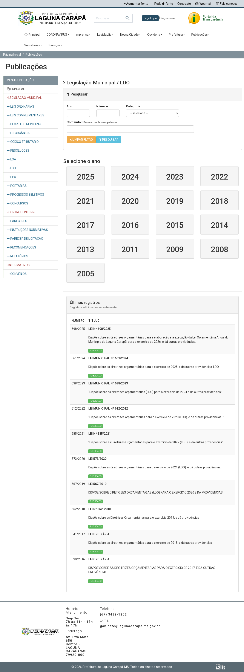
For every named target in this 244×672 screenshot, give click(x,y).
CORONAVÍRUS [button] (58, 34)
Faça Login (150, 18)
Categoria (133, 106)
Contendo (92, 122)
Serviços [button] (55, 45)
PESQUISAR (108, 139)
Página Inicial (12, 54)
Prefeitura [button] (177, 34)
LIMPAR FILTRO (81, 139)
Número (102, 106)
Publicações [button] (200, 34)
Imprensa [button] (83, 34)
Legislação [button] (105, 34)
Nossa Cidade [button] (130, 34)
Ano (69, 106)
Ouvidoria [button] (154, 34)
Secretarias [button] (33, 45)
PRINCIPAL (16, 89)
